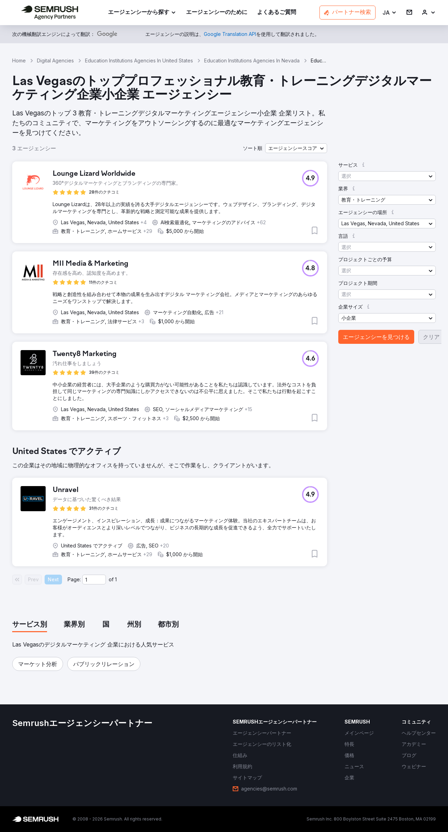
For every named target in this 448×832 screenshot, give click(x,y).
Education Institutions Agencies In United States (139, 60)
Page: (74, 579)
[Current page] (94, 579)
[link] (216, 12)
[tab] (29, 625)
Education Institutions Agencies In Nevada (252, 60)
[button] (390, 12)
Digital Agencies (55, 60)
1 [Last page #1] (116, 579)
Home (19, 60)
